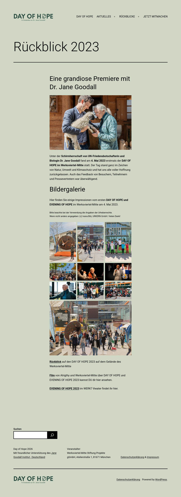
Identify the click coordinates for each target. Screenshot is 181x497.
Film (52, 375)
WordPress (161, 479)
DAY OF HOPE (84, 16)
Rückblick (55, 361)
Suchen (17, 429)
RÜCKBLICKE (127, 16)
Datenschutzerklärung (132, 457)
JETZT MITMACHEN (155, 16)
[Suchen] (52, 435)
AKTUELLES (104, 16)
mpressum (153, 457)
